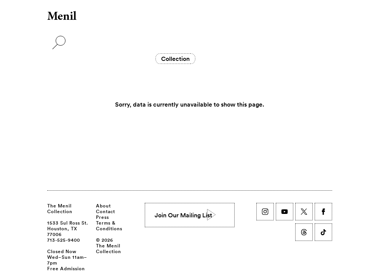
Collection (175, 58)
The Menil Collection (59, 208)
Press (102, 217)
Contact (105, 211)
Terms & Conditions (109, 225)
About (103, 205)
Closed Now (62, 251)
